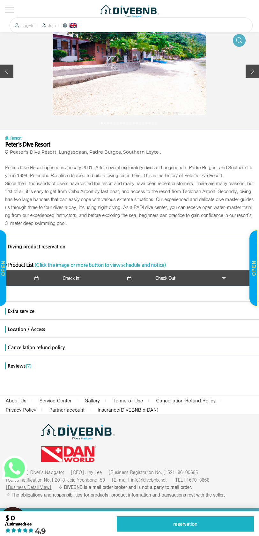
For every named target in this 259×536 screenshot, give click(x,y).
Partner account (67, 409)
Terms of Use (128, 400)
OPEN (253, 268)
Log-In (27, 25)
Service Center (56, 400)
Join (52, 25)
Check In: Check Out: (104, 278)
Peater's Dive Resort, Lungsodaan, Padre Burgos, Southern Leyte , (87, 152)
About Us (16, 400)
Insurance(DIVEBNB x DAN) (128, 409)
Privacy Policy (21, 409)
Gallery (92, 400)
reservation (185, 523)
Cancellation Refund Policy (186, 400)
